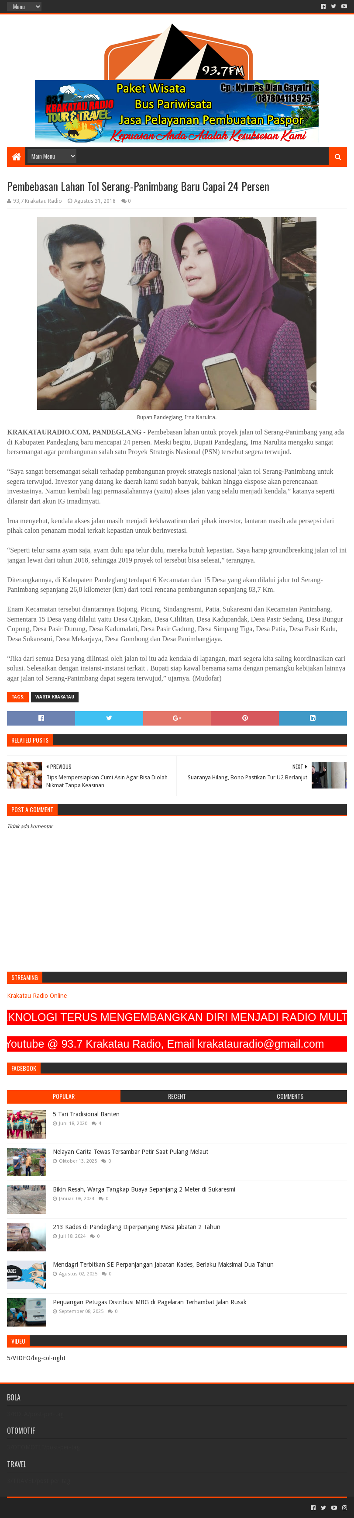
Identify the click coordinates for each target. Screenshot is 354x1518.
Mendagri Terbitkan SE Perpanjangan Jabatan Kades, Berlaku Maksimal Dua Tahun (163, 1264)
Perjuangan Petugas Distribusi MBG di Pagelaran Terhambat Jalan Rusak (150, 1302)
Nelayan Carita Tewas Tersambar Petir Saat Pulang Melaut (130, 1151)
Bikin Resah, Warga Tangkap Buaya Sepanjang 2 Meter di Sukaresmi (144, 1189)
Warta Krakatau (54, 697)
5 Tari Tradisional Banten (86, 1114)
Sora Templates (55, 1507)
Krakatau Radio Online (37, 995)
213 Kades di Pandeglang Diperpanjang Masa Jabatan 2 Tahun (136, 1226)
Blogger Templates (106, 1507)
